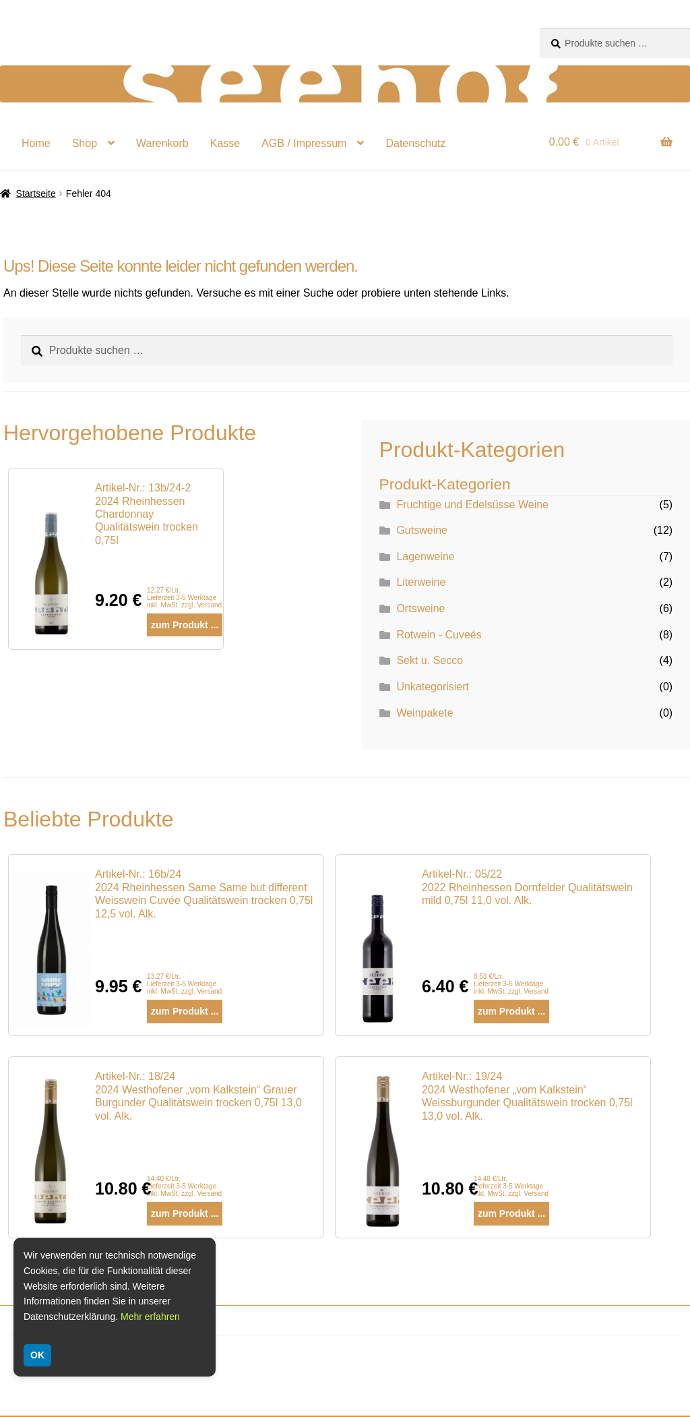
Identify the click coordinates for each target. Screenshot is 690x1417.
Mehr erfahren (150, 1316)
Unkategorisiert (432, 686)
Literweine (420, 582)
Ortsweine (420, 608)
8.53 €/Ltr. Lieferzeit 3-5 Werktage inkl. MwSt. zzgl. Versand (511, 984)
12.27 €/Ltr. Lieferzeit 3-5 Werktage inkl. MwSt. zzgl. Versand (184, 597)
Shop (84, 143)
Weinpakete (424, 713)
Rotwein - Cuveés (438, 634)
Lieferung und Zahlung (78, 1396)
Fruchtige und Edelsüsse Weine (472, 504)
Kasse (225, 143)
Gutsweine (421, 530)
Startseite (36, 193)
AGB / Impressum (303, 143)
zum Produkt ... (184, 625)
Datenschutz (415, 143)
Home (36, 143)
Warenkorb (162, 143)
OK (37, 1355)
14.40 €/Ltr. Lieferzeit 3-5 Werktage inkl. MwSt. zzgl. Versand (184, 1186)
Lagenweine (425, 556)
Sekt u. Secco (429, 660)
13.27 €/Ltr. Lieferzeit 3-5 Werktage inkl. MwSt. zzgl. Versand (184, 984)
